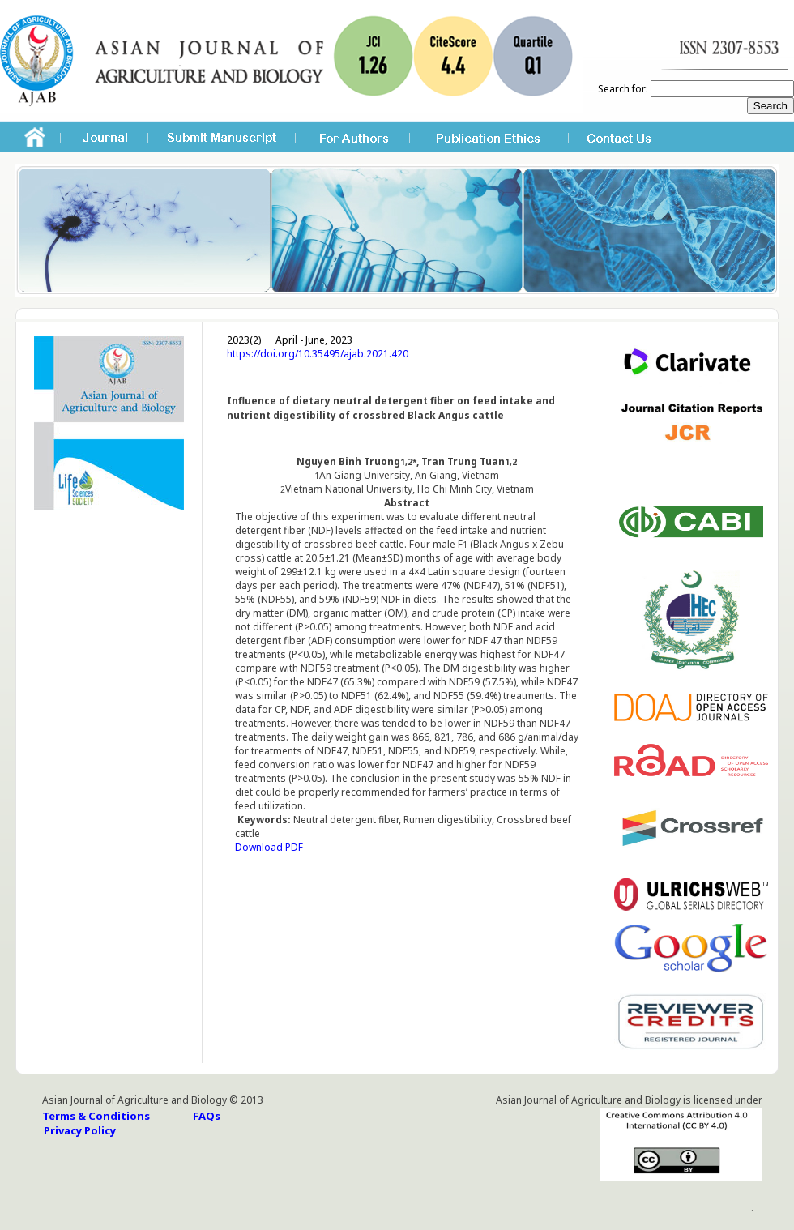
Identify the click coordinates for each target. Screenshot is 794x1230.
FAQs (206, 1115)
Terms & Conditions (96, 1115)
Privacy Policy (80, 1130)
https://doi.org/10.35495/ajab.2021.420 (317, 354)
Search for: (623, 89)
